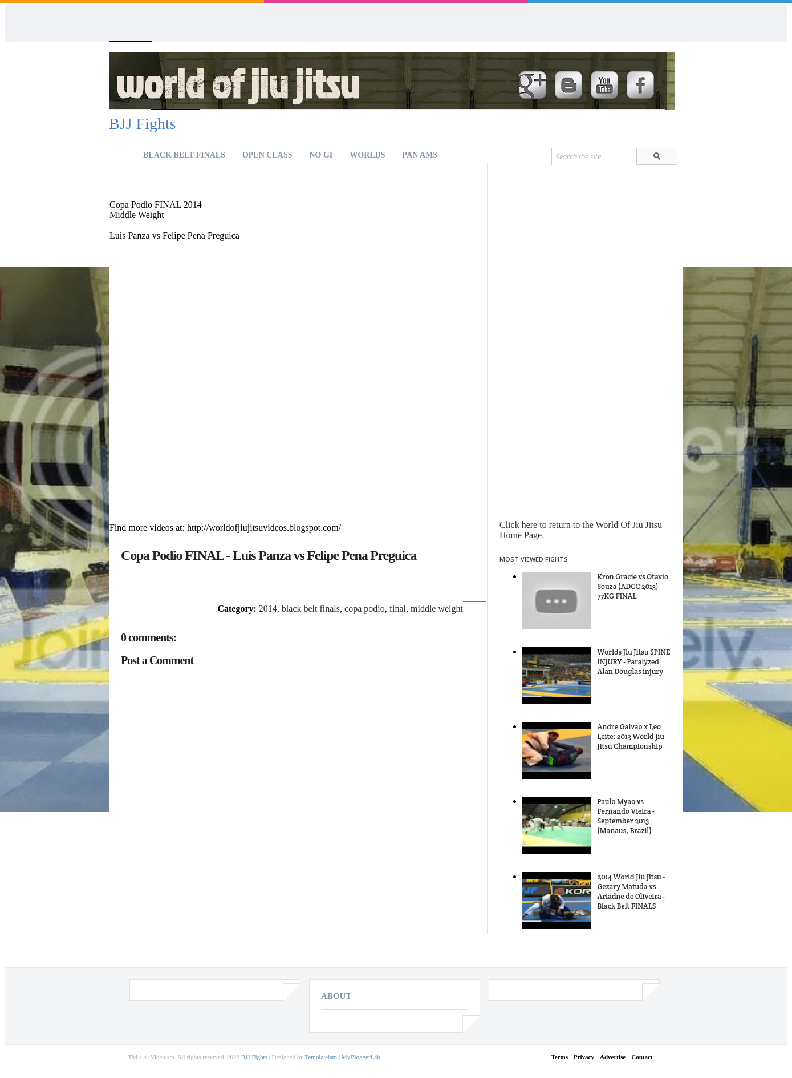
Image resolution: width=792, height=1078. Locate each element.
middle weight (437, 608)
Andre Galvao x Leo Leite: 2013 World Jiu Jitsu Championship (630, 736)
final (397, 608)
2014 (268, 608)
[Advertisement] (242, 180)
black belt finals (311, 608)
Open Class (267, 155)
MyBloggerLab (361, 1056)
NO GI (320, 155)
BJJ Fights (142, 123)
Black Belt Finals (184, 155)
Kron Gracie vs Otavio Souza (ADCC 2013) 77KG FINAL (632, 586)
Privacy (584, 1056)
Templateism (320, 1056)
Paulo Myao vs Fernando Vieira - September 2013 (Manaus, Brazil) (625, 816)
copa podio (364, 608)
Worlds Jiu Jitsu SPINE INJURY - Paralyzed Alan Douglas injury (633, 661)
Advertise (613, 1056)
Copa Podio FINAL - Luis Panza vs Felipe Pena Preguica (268, 555)
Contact (641, 1056)
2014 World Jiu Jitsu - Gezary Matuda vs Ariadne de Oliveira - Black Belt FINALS (631, 891)
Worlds (367, 155)
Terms (559, 1056)
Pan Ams (420, 155)
